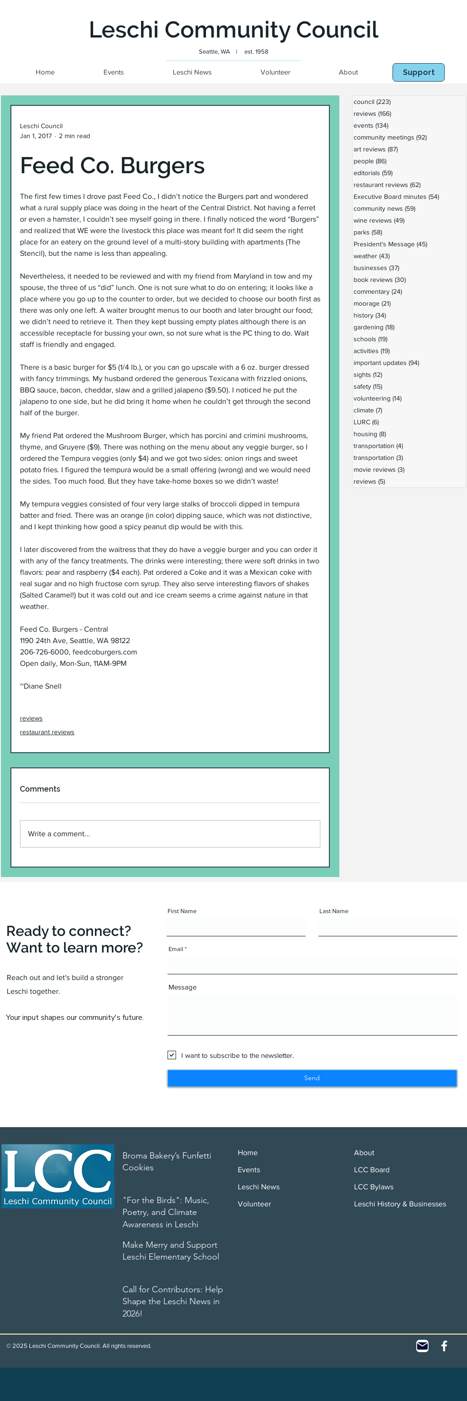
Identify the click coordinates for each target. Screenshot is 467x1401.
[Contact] (422, 1346)
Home (248, 1153)
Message (182, 986)
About (364, 1153)
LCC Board (372, 1170)
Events (249, 1170)
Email (175, 949)
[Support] (418, 72)
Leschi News (259, 1187)
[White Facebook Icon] (444, 1346)
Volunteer (254, 1204)
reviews (31, 718)
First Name (182, 911)
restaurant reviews (47, 732)
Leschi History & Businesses (400, 1204)
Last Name (333, 911)
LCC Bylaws (373, 1187)
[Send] (312, 1078)
